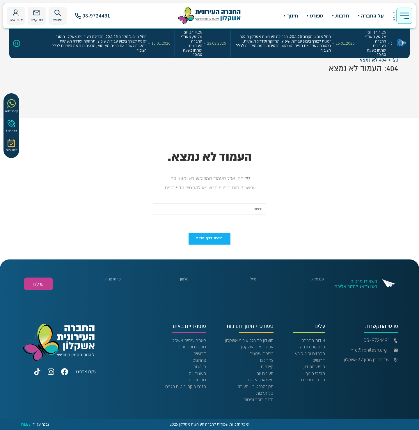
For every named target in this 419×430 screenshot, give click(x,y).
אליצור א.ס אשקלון (257, 347)
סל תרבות (265, 393)
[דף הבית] (395, 60)
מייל (226, 284)
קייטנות (267, 366)
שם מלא (293, 284)
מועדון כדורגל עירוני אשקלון (249, 340)
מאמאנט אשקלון (259, 379)
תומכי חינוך (315, 373)
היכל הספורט (313, 379)
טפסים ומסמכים (192, 347)
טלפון (158, 284)
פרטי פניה (90, 284)
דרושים (319, 360)
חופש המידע (314, 366)
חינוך (292, 16)
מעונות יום (265, 373)
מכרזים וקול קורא (310, 353)
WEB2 (26, 424)
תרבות (342, 16)
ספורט (316, 16)
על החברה (372, 16)
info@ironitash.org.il (374, 350)
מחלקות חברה (312, 347)
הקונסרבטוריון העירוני (255, 386)
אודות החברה (313, 340)
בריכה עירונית (261, 353)
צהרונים (267, 360)
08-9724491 (92, 15)
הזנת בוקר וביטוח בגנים (185, 386)
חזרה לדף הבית (209, 238)
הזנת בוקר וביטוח (259, 399)
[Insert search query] (209, 209)
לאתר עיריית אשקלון (188, 340)
